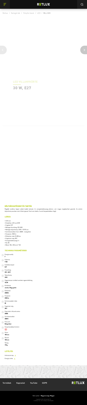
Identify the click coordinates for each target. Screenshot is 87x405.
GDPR (44, 383)
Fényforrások (28, 13)
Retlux (5, 13)
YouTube (33, 383)
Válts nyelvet (44, 396)
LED (38, 13)
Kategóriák (15, 13)
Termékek (7, 383)
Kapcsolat (20, 383)
